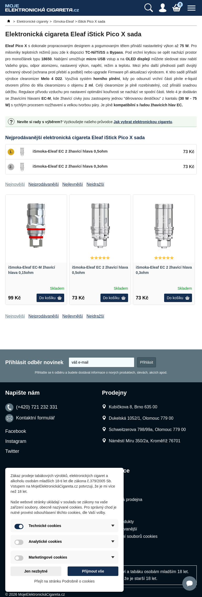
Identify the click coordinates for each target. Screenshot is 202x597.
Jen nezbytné (36, 571)
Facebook (15, 431)
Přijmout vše (93, 571)
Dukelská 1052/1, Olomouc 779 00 (141, 418)
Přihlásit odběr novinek (34, 362)
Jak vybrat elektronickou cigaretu (143, 122)
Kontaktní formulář (35, 418)
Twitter (12, 451)
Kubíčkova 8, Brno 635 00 (133, 407)
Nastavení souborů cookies (132, 536)
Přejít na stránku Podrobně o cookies (64, 581)
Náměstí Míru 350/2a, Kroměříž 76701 (144, 441)
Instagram (15, 441)
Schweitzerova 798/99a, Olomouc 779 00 (147, 429)
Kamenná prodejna (124, 499)
